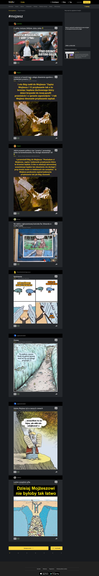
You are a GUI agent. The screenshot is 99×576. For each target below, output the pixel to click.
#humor (19, 227)
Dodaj (22, 2)
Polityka (35, 6)
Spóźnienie (18, 277)
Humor (16, 6)
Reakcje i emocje (43, 6)
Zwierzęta (11, 6)
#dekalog (27, 410)
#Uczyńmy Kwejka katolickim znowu (47, 30)
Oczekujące (55, 2)
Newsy (50, 6)
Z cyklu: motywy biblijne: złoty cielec (28, 28)
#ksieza (22, 80)
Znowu (16, 340)
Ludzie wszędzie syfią (22, 482)
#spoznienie (27, 278)
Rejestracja (86, 2)
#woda (20, 483)
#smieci (23, 483)
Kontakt (38, 568)
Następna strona (28, 548)
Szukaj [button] (87, 6)
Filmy (64, 2)
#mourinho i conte (29, 30)
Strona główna (12, 10)
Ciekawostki (28, 6)
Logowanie (79, 2)
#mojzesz (20, 30)
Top (71, 2)
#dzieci (19, 80)
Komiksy (15, 483)
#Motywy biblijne (36, 30)
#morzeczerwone (29, 341)
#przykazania (28, 156)
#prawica (26, 80)
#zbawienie (34, 80)
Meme (15, 80)
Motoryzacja (57, 6)
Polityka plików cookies (62, 568)
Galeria (22, 6)
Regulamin (51, 568)
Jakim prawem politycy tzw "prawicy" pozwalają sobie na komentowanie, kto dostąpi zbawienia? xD (33, 152)
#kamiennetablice (33, 410)
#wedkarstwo (24, 227)
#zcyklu (23, 30)
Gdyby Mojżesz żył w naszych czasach (28, 408)
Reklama (45, 568)
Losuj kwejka (56, 548)
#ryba (19, 278)
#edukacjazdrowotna (36, 156)
